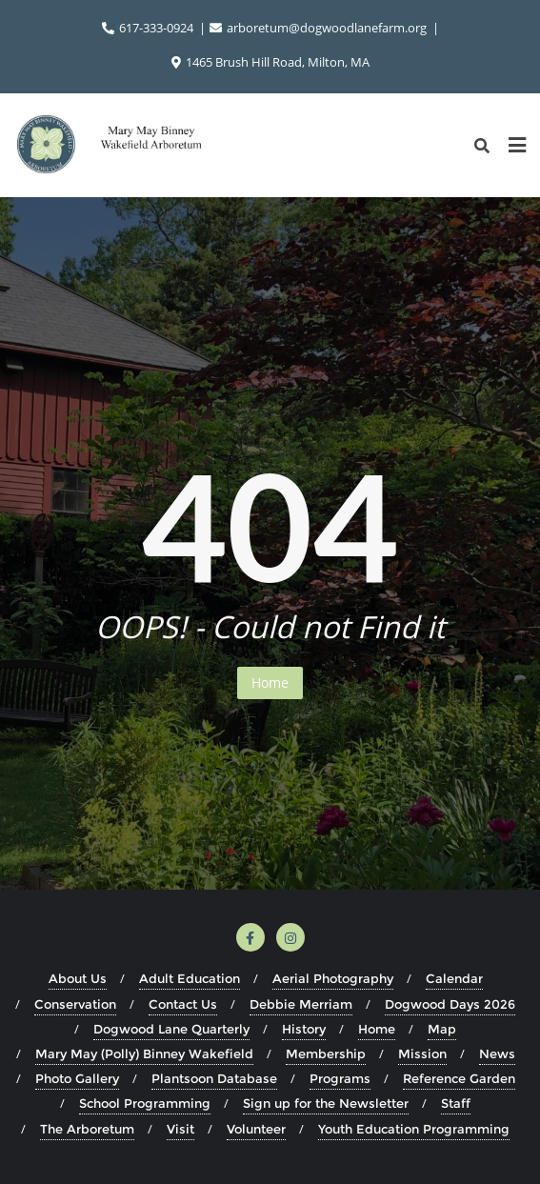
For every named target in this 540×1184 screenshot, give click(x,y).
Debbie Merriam (301, 1004)
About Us (78, 978)
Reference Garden (459, 1078)
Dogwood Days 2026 (450, 1004)
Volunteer (256, 1128)
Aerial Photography (332, 978)
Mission (422, 1053)
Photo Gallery (77, 1078)
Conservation (75, 1004)
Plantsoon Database (214, 1078)
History (304, 1028)
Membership (326, 1053)
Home (270, 682)
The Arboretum (87, 1128)
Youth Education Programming (414, 1128)
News (497, 1053)
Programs (340, 1078)
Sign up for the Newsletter (326, 1103)
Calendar (454, 978)
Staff (455, 1103)
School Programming (144, 1103)
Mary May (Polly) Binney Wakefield (144, 1053)
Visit (180, 1128)
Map (442, 1028)
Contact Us (183, 1004)
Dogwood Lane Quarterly (171, 1028)
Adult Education (189, 978)
